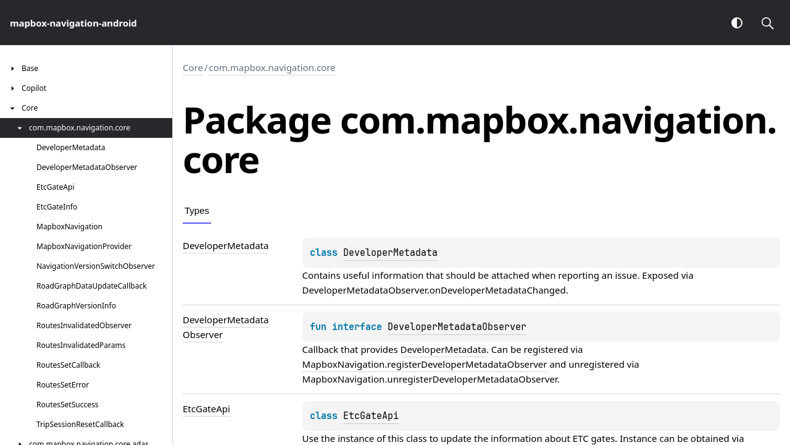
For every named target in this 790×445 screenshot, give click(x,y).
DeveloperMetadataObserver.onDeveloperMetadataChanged (434, 290)
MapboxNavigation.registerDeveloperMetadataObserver (424, 364)
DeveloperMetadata (390, 253)
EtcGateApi (371, 416)
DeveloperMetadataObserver (457, 327)
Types (197, 210)
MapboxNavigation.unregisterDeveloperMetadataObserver (429, 379)
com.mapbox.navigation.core (272, 67)
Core (193, 67)
